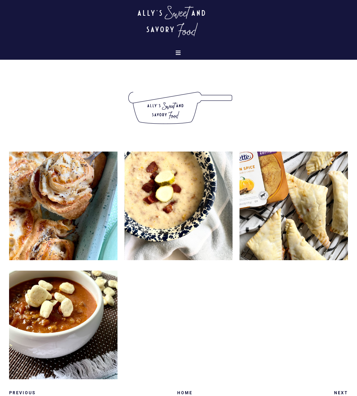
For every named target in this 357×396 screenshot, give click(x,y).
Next (341, 392)
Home (184, 392)
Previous (22, 392)
